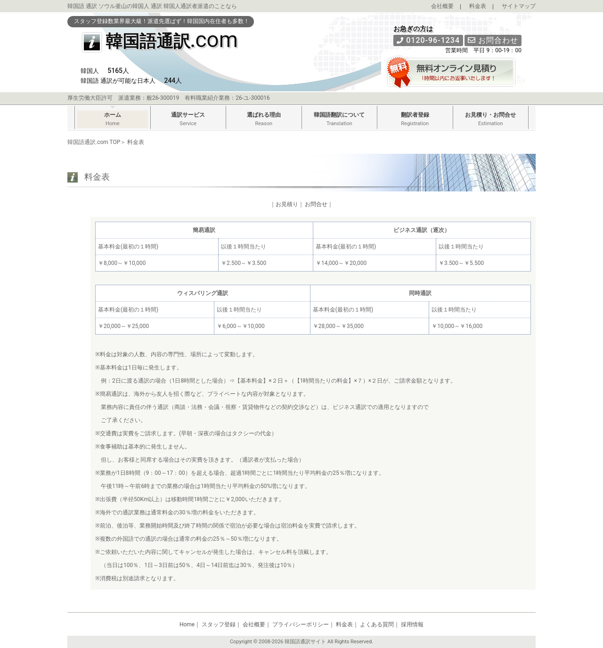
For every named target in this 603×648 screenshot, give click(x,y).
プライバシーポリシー (300, 624)
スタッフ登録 (219, 624)
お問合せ (316, 204)
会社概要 (442, 6)
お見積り (287, 204)
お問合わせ (493, 40)
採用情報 (412, 624)
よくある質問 (377, 624)
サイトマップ (519, 6)
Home (187, 624)
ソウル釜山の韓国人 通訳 (130, 6)
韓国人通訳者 (180, 6)
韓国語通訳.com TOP (93, 142)
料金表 (477, 6)
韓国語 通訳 (82, 6)
